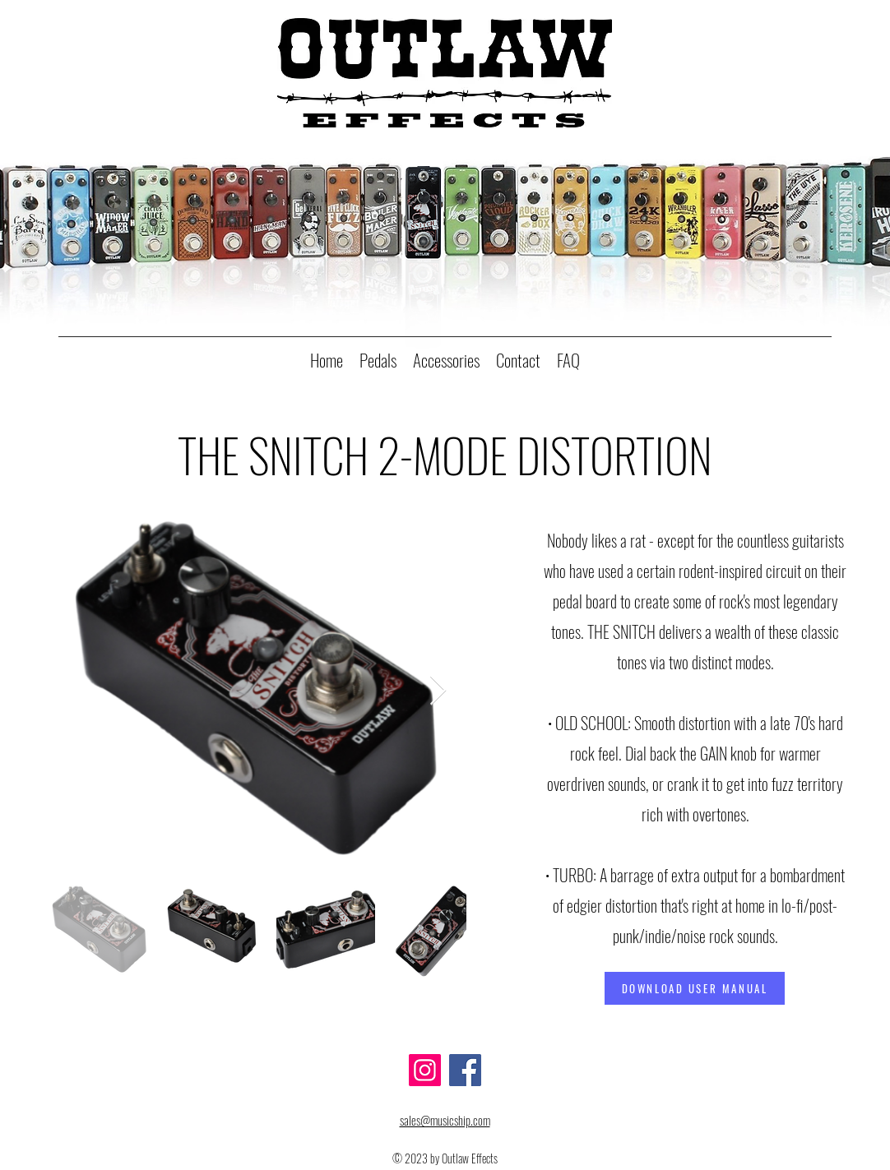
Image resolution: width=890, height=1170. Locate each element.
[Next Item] (438, 691)
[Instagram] (425, 1070)
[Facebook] (465, 1070)
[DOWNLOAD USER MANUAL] (695, 988)
